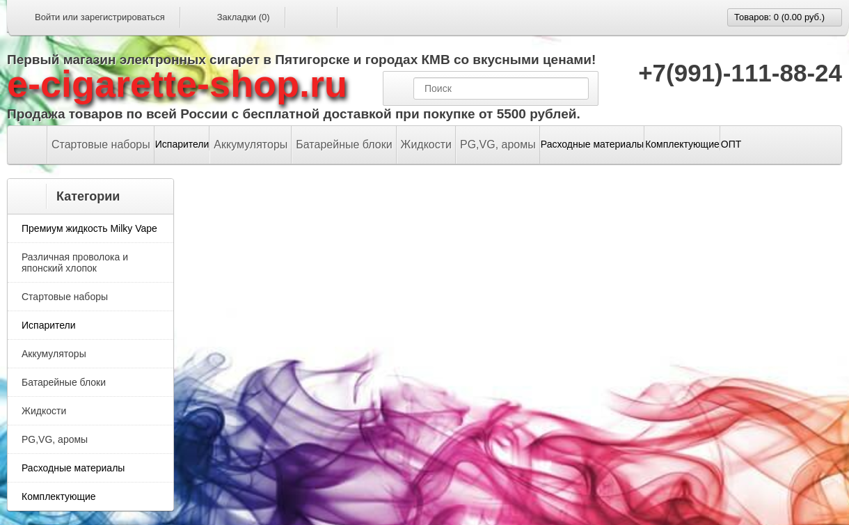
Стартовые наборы (100, 144)
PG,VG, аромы (498, 144)
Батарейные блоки (344, 144)
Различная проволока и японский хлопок (75, 262)
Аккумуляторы (250, 144)
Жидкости (426, 144)
